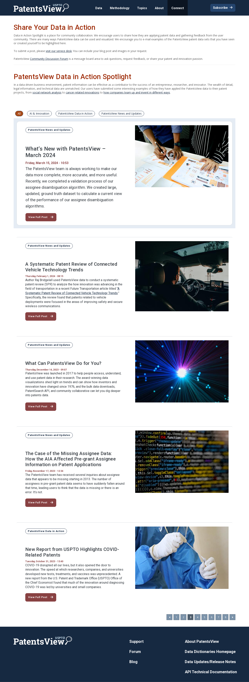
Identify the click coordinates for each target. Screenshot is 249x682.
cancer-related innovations (82, 92)
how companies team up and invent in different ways (136, 92)
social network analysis (46, 92)
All (19, 113)
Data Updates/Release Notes (210, 661)
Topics (142, 8)
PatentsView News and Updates (121, 113)
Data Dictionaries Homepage (210, 651)
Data (98, 8)
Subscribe (220, 8)
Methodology (119, 8)
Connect (177, 8)
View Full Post (37, 217)
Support (136, 641)
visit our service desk (59, 51)
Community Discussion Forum (49, 59)
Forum (135, 651)
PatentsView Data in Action (75, 113)
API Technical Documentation (211, 672)
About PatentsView (202, 641)
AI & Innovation (39, 113)
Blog (133, 661)
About (159, 8)
